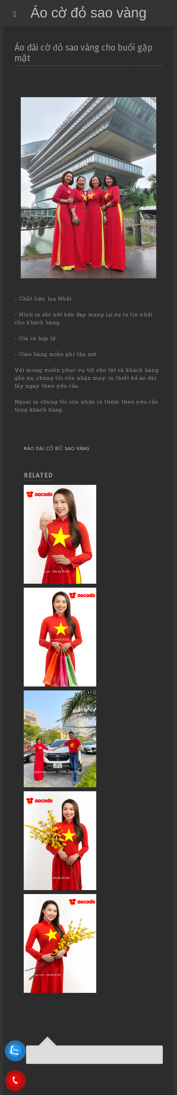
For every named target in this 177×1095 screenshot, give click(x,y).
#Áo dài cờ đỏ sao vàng (56, 449)
